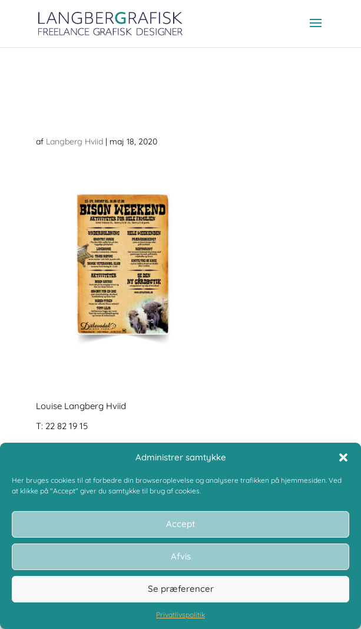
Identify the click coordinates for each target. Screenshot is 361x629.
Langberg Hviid (74, 141)
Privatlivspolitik (180, 614)
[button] (343, 457)
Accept (180, 523)
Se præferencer (181, 588)
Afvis (181, 556)
